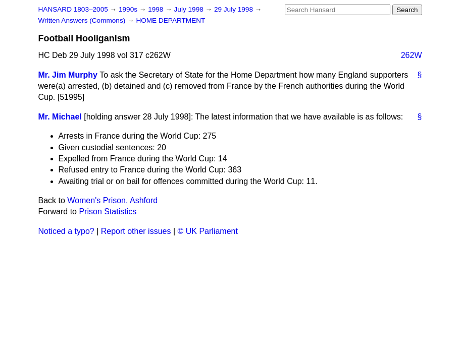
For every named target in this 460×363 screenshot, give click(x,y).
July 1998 (190, 9)
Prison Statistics (107, 211)
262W (411, 55)
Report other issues (136, 231)
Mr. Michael (60, 116)
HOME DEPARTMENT (170, 20)
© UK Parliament (208, 231)
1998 (156, 9)
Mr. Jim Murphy (67, 75)
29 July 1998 (234, 9)
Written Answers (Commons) (83, 20)
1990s (129, 9)
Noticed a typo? (66, 231)
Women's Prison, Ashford (112, 200)
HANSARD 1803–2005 (73, 9)
